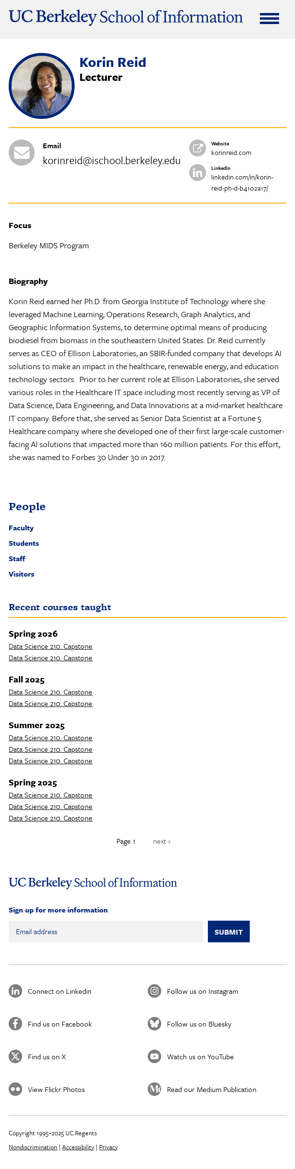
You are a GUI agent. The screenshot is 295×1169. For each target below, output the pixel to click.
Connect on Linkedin (59, 991)
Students (24, 543)
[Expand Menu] (269, 18)
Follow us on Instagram (202, 991)
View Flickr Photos (56, 1089)
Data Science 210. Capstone (50, 646)
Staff (17, 558)
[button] (42, 116)
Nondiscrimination (33, 1147)
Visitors (21, 573)
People (27, 506)
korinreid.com (231, 152)
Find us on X (47, 1056)
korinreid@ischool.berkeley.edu (112, 160)
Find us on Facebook (60, 1023)
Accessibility (78, 1147)
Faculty (21, 527)
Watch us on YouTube (200, 1056)
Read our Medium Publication (212, 1089)
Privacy (108, 1147)
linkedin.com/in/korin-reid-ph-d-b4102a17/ (242, 182)
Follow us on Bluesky (199, 1023)
